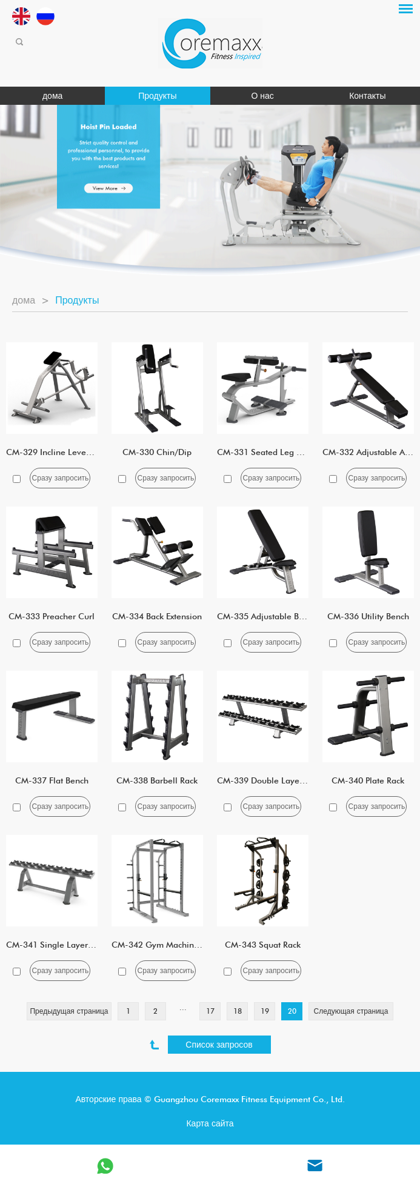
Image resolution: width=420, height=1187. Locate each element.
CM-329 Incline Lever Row (57, 452)
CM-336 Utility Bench (368, 616)
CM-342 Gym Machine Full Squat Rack (185, 944)
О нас (262, 96)
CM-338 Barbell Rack (157, 780)
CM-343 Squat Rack (263, 944)
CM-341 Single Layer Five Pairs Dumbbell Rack (96, 944)
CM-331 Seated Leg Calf (264, 452)
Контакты (367, 96)
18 (237, 1011)
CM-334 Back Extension (157, 616)
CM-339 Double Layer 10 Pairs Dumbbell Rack (306, 780)
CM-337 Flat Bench (51, 780)
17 (210, 1011)
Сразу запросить (60, 477)
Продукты (157, 96)
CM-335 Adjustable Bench (267, 616)
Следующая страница (351, 1011)
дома (52, 96)
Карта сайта (209, 1123)
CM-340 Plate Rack (368, 780)
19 (265, 1011)
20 (292, 1011)
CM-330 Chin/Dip (157, 452)
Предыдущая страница (69, 1011)
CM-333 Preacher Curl (51, 616)
